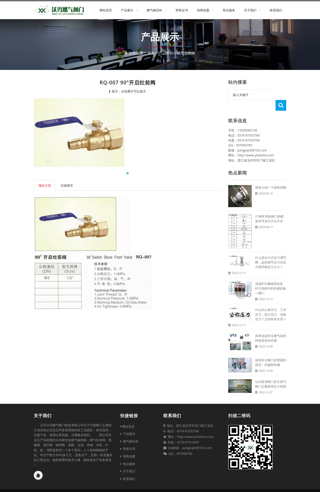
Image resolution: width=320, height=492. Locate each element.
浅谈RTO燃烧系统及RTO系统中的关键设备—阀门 (270, 277)
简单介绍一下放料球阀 (270, 177)
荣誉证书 (182, 10)
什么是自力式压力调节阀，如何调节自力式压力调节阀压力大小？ (270, 251)
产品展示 (127, 10)
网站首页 (106, 10)
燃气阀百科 (154, 10)
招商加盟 (203, 10)
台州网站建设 (215, 485)
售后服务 (229, 10)
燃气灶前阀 (186, 53)
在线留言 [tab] (67, 185)
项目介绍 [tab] (44, 185)
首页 (151, 53)
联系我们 (276, 10)
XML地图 (199, 485)
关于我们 (250, 10)
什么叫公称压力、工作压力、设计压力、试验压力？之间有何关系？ (270, 303)
